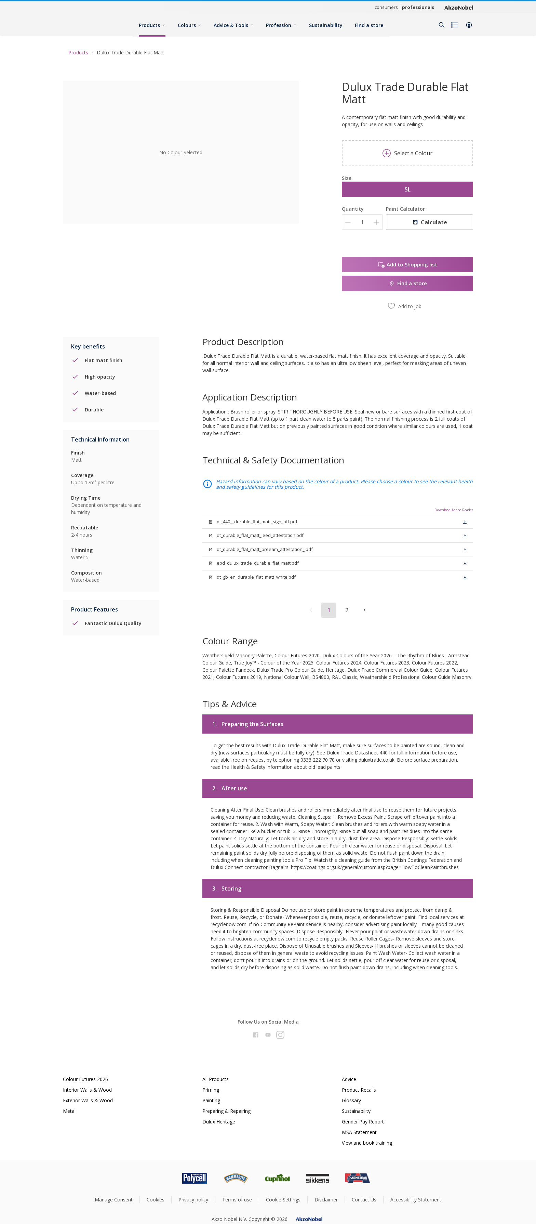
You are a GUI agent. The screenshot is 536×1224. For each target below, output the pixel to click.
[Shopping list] (455, 25)
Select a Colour (407, 153)
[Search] (442, 25)
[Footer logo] (166, 1178)
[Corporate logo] (458, 7)
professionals (418, 7)
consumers (386, 7)
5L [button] (408, 189)
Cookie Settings (283, 1199)
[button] (469, 25)
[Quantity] (362, 222)
